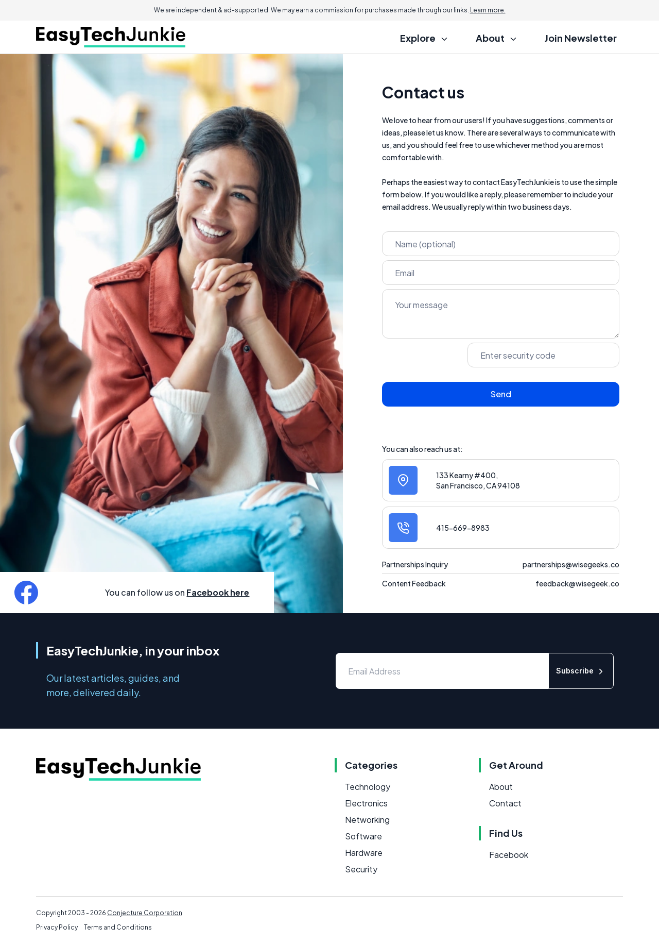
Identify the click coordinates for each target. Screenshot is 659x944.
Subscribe (581, 671)
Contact (505, 803)
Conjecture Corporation (144, 913)
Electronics (366, 803)
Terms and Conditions (118, 927)
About (501, 786)
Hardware (364, 852)
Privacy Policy (57, 927)
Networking (367, 819)
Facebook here (217, 592)
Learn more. (488, 10)
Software (363, 836)
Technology (367, 786)
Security (361, 869)
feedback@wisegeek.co (577, 583)
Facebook (508, 854)
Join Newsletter (581, 38)
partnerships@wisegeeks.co (571, 564)
